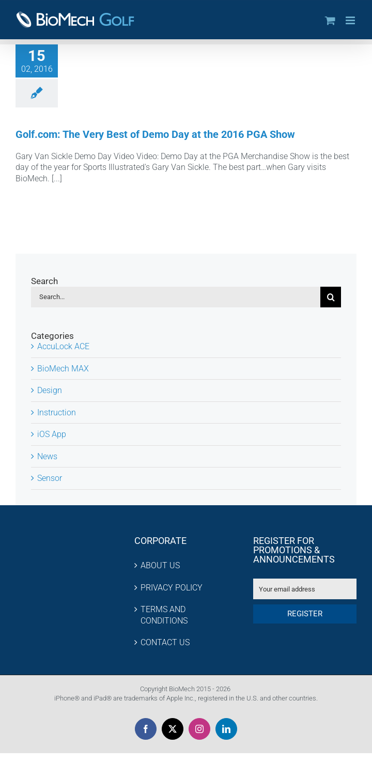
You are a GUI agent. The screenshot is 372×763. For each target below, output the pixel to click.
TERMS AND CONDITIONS (164, 615)
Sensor (49, 478)
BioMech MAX (63, 368)
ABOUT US (160, 565)
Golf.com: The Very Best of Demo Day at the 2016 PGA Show (155, 134)
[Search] (330, 297)
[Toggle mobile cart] (330, 20)
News (47, 456)
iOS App (51, 434)
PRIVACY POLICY (172, 588)
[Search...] (175, 297)
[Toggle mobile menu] (351, 20)
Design (49, 390)
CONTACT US (165, 642)
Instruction (56, 412)
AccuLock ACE (63, 346)
